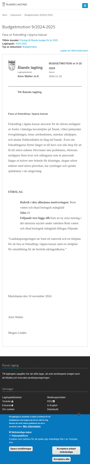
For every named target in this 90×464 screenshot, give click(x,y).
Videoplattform (20, 438)
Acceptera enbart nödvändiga (66, 453)
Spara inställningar (20, 451)
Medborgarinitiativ (56, 397)
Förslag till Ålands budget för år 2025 (39, 40)
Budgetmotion (30, 47)
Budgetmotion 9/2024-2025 (39, 15)
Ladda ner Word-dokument (74, 50)
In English (52, 405)
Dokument (16, 15)
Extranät (7, 405)
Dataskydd (52, 409)
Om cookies (8, 409)
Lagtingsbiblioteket (12, 397)
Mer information (32, 429)
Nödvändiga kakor (22, 435)
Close (79, 417)
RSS (51, 401)
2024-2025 (21, 43)
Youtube (7, 401)
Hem (4, 15)
